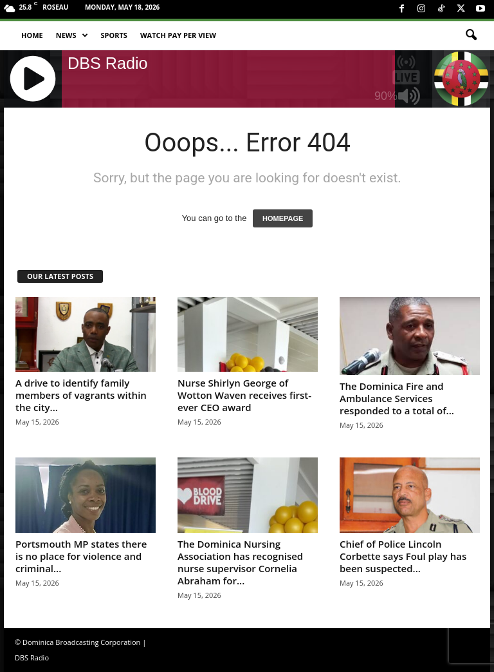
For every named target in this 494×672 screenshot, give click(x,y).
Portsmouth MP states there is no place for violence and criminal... (81, 556)
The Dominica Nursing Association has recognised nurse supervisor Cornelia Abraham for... (240, 562)
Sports (114, 35)
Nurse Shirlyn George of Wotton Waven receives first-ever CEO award (244, 395)
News (72, 35)
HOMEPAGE (282, 218)
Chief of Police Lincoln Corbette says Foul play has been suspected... (403, 556)
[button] (471, 35)
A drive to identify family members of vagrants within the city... (81, 395)
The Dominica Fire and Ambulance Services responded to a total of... (397, 398)
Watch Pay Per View (178, 35)
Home (32, 35)
